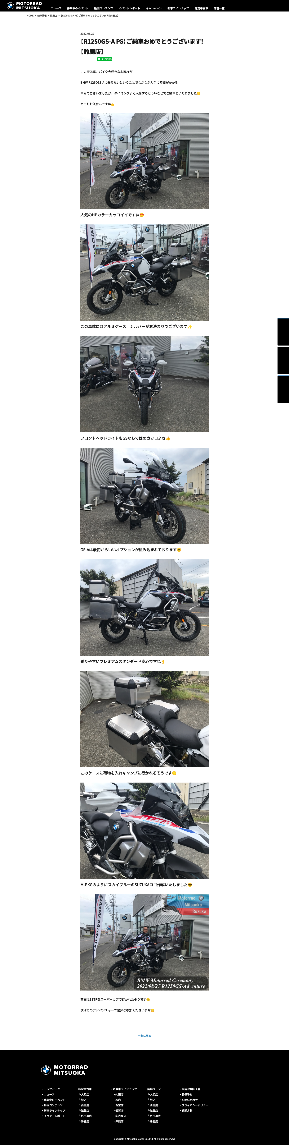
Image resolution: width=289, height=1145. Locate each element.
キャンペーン (154, 8)
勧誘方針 (187, 1110)
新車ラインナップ (178, 8)
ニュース (56, 8)
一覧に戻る (144, 1035)
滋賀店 (85, 1110)
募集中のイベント (77, 8)
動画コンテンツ (103, 8)
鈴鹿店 (85, 1121)
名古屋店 (86, 1116)
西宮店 (85, 1105)
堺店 (83, 1100)
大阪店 (85, 1094)
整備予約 (187, 1094)
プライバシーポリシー (195, 1105)
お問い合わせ (190, 1100)
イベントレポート (129, 8)
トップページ (52, 1089)
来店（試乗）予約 (191, 1089)
